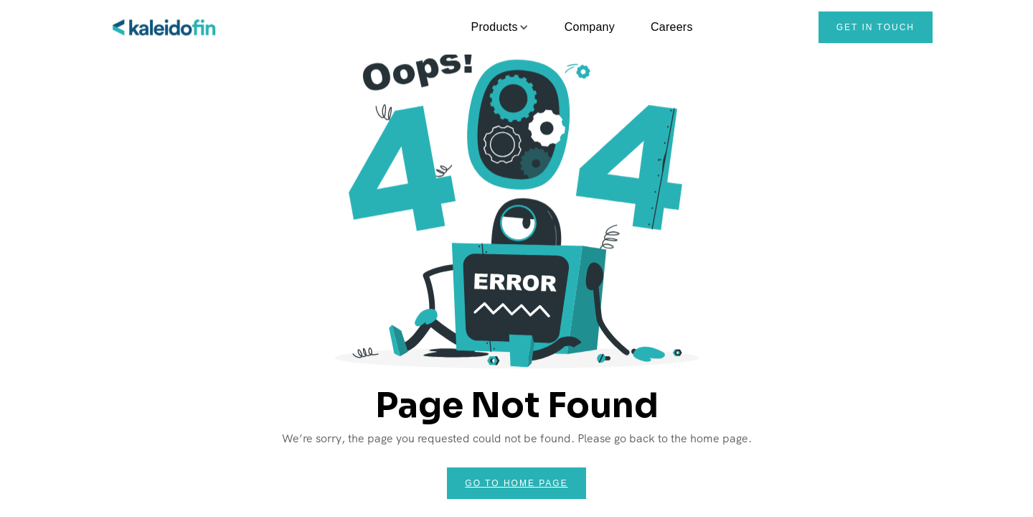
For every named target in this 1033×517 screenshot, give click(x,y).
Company (590, 27)
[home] (165, 27)
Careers (672, 27)
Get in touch (875, 27)
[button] (494, 27)
